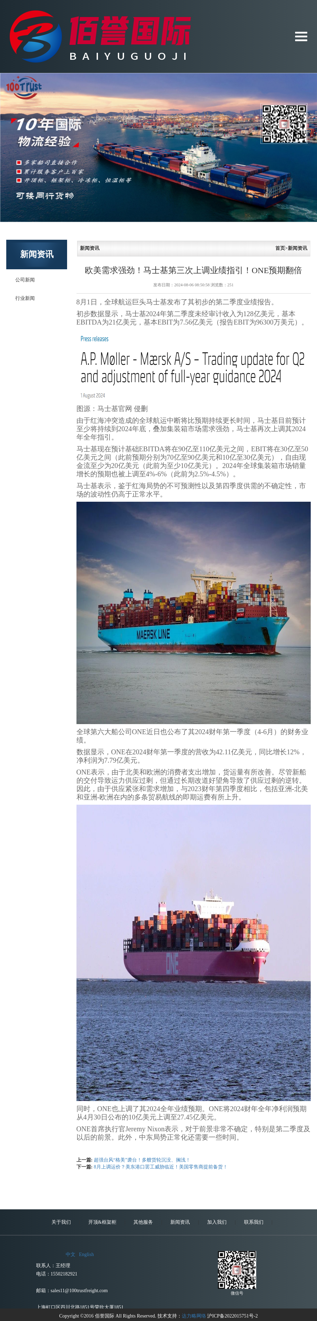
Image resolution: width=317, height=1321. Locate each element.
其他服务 (143, 1270)
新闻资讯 (180, 1270)
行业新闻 (25, 298)
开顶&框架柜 (102, 1270)
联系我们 (253, 1270)
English (86, 1302)
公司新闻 (25, 279)
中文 (70, 1302)
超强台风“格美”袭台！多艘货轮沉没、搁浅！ (142, 1160)
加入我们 (217, 1270)
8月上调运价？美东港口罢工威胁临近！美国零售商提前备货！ (161, 1167)
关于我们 (61, 1270)
